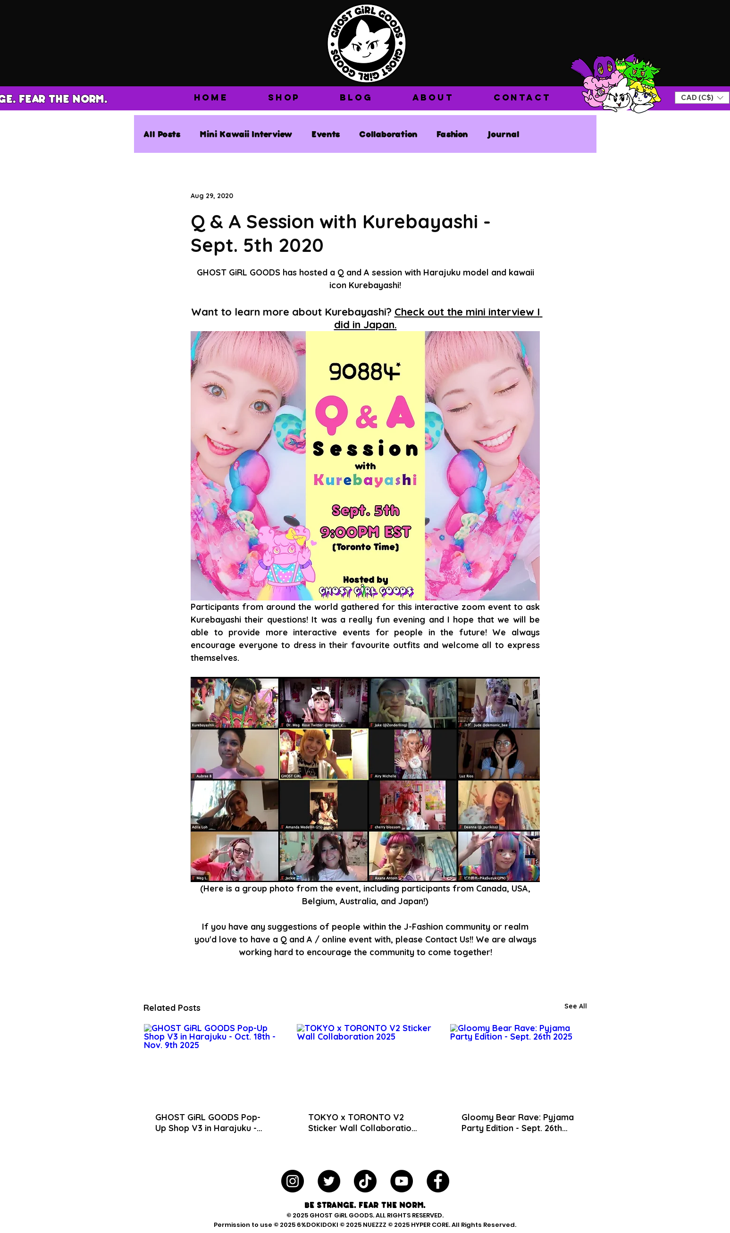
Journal (503, 134)
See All (575, 1006)
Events (325, 134)
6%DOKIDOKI (318, 1224)
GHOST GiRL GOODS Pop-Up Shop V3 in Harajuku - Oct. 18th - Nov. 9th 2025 (207, 1122)
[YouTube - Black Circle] (401, 1181)
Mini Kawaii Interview (246, 134)
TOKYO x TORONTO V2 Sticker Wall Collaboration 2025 (362, 1122)
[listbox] (702, 98)
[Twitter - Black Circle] (329, 1181)
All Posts (162, 134)
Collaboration (388, 134)
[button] (284, 97)
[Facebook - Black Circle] (438, 1181)
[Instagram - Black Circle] (292, 1181)
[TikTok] (365, 1181)
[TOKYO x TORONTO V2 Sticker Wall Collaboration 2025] (365, 1062)
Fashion (452, 134)
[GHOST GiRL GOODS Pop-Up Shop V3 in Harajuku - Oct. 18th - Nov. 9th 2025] (212, 1062)
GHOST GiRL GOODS (341, 1215)
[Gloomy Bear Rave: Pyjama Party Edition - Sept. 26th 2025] (518, 1062)
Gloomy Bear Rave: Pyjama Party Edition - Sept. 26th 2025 (517, 1122)
